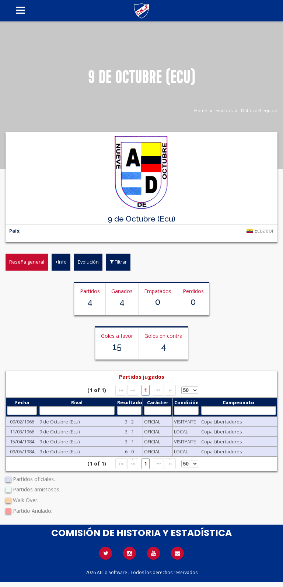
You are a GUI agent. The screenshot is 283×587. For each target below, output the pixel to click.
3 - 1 (129, 431)
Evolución (88, 261)
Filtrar (118, 261)
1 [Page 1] (145, 390)
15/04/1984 (22, 441)
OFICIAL (152, 421)
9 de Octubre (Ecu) (59, 421)
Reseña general (26, 261)
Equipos (224, 110)
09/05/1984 (22, 451)
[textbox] (22, 410)
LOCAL (181, 431)
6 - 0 (129, 451)
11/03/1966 (22, 431)
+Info (61, 261)
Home (200, 110)
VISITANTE (185, 421)
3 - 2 (129, 421)
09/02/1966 (22, 421)
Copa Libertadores (221, 421)
